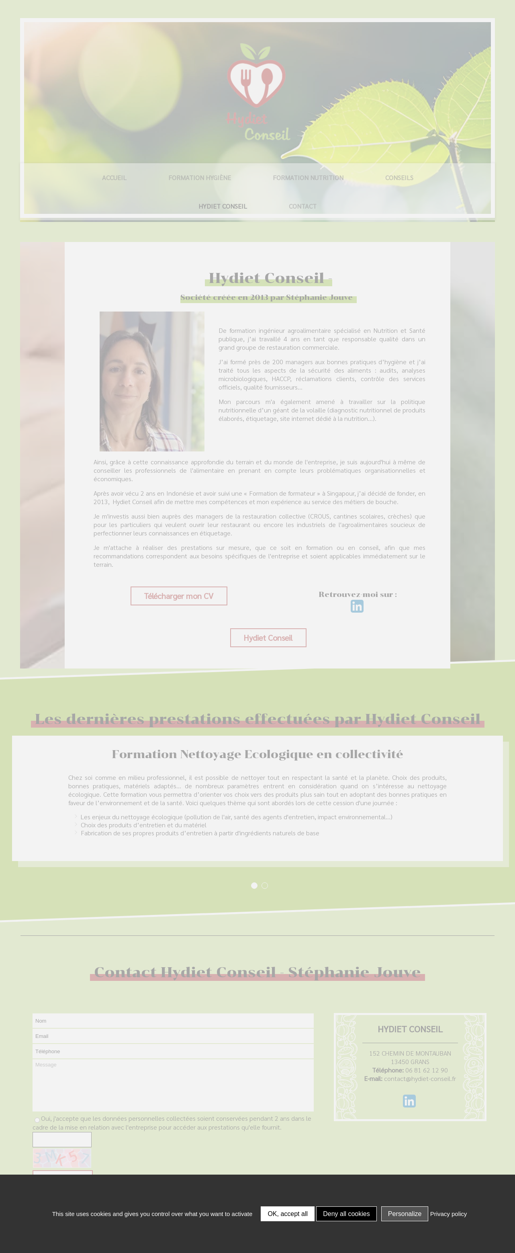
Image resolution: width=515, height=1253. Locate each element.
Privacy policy (448, 1213)
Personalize (405, 1213)
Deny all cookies (346, 1213)
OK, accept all (288, 1213)
